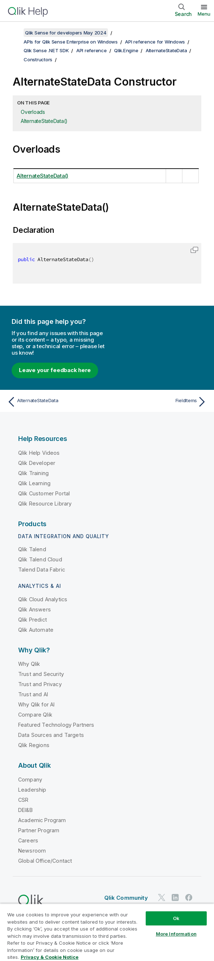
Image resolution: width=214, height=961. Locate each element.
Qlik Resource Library (45, 503)
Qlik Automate (35, 630)
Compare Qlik (35, 715)
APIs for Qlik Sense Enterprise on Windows (71, 42)
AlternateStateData (166, 50)
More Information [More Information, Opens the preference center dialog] (176, 934)
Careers (28, 840)
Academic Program (42, 820)
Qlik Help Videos (39, 453)
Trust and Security (41, 674)
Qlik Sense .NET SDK (46, 50)
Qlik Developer (36, 463)
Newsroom (32, 850)
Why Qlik (29, 664)
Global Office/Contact (45, 861)
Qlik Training (33, 473)
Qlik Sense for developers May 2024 (65, 33)
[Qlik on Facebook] (188, 897)
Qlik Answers (34, 609)
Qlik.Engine (126, 50)
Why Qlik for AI (36, 704)
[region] (107, 932)
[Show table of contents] (14, 33)
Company (30, 779)
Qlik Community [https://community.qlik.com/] (126, 897)
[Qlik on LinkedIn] (175, 897)
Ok (176, 918)
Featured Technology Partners (56, 725)
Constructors (38, 59)
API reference (91, 50)
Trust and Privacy (40, 684)
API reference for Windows (155, 42)
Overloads (33, 112)
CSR (23, 800)
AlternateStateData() (44, 121)
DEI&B (25, 810)
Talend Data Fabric (41, 569)
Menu (204, 14)
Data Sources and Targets (51, 735)
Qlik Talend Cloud (40, 559)
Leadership (32, 790)
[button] (194, 249)
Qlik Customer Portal (44, 493)
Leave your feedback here (55, 370)
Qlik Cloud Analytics (42, 599)
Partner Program (38, 830)
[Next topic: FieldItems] (159, 402)
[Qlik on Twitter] (161, 897)
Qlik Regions (33, 745)
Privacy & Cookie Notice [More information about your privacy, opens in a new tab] (49, 957)
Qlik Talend (32, 549)
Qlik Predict (32, 619)
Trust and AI (33, 694)
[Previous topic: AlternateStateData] (55, 402)
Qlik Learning (34, 483)
